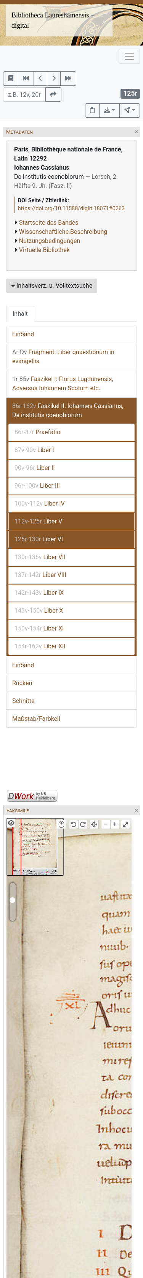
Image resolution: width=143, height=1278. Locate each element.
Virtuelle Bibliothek (44, 250)
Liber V (38, 521)
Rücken (22, 683)
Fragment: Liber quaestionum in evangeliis (63, 356)
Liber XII (40, 646)
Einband (23, 334)
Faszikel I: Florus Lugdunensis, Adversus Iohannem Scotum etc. (62, 383)
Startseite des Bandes (49, 222)
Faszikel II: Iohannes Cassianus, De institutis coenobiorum (67, 410)
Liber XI (39, 628)
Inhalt (20, 313)
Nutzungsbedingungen (49, 240)
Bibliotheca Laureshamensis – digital (52, 20)
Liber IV (39, 503)
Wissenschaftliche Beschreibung (63, 231)
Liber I (34, 450)
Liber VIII (40, 574)
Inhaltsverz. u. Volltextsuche (51, 285)
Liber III (37, 485)
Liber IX (39, 592)
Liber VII (40, 557)
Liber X (38, 610)
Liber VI (38, 539)
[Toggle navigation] (129, 56)
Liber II (34, 467)
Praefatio (37, 432)
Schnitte (23, 700)
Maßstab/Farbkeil (36, 718)
